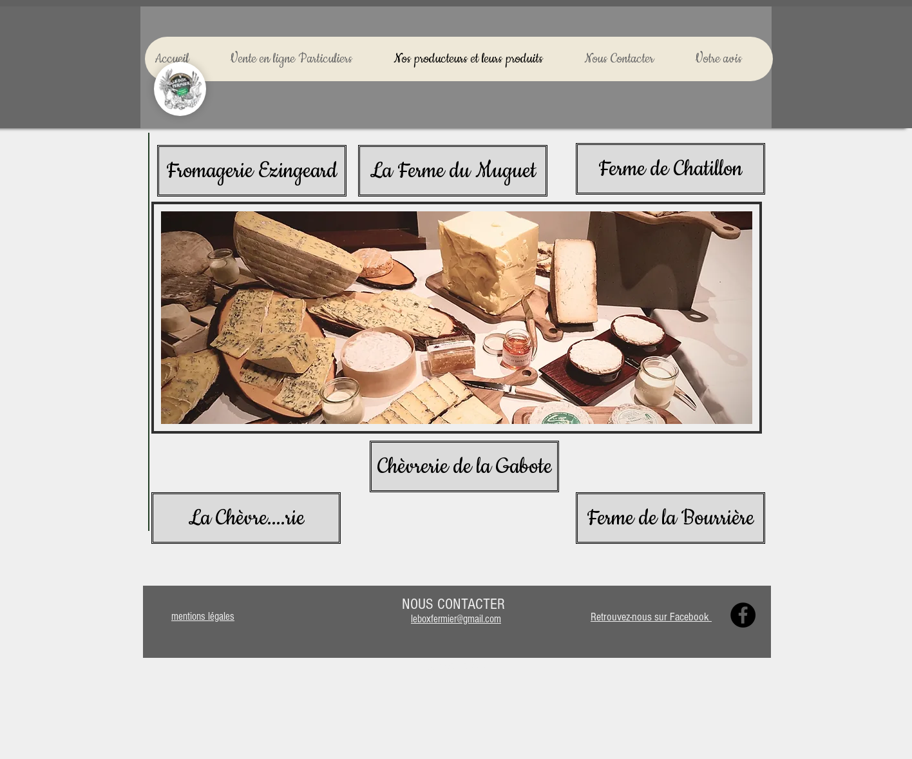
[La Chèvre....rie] (246, 518)
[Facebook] (742, 615)
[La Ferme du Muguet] (452, 171)
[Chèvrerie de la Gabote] (464, 466)
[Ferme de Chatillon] (670, 169)
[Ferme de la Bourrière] (670, 518)
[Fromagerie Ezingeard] (252, 171)
